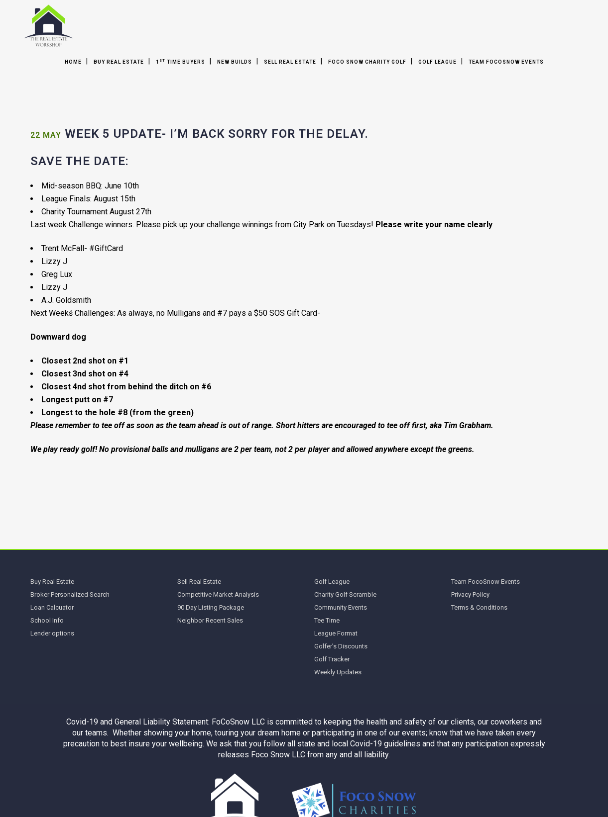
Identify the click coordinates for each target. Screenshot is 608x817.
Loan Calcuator (52, 607)
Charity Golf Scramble (345, 594)
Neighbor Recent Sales (210, 620)
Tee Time (327, 620)
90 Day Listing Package (210, 607)
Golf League (332, 581)
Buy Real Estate (52, 581)
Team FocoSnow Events (485, 581)
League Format (336, 633)
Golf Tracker (332, 659)
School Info (47, 620)
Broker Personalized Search (70, 594)
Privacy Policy (470, 594)
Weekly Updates (338, 672)
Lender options (52, 633)
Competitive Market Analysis (218, 594)
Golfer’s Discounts (340, 646)
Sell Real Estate (199, 581)
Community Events (340, 607)
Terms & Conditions (479, 607)
